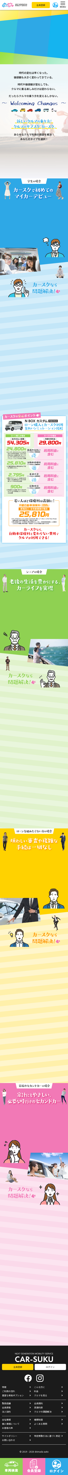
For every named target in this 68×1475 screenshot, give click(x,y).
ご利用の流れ (8, 1391)
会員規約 (38, 1403)
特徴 (4, 1387)
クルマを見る (40, 1395)
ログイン (50, 1366)
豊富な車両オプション (13, 1395)
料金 (36, 1391)
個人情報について (10, 1423)
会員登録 (40, 5)
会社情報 (6, 1419)
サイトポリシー (9, 1435)
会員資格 (6, 1407)
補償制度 (38, 1419)
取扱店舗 (6, 1403)
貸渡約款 (38, 1407)
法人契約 (6, 1411)
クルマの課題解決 (42, 1411)
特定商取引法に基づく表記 (47, 1435)
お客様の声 (7, 1427)
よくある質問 (40, 1423)
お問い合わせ (8, 1440)
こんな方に (39, 1387)
